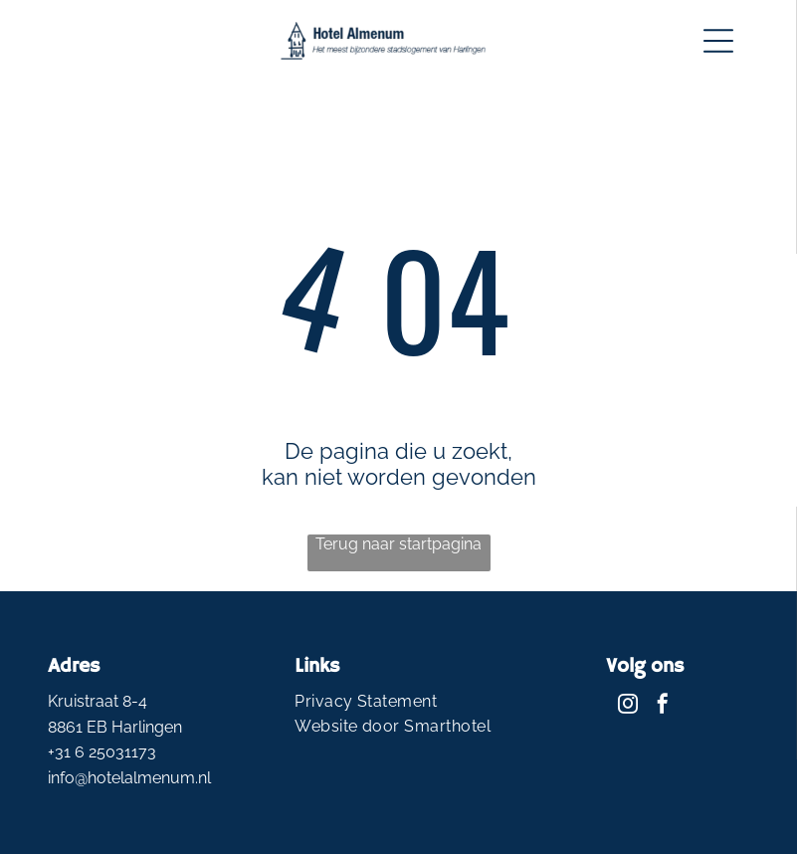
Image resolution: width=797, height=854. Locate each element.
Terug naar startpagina (398, 543)
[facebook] (663, 706)
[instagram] (628, 706)
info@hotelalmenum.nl (129, 777)
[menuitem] (398, 701)
